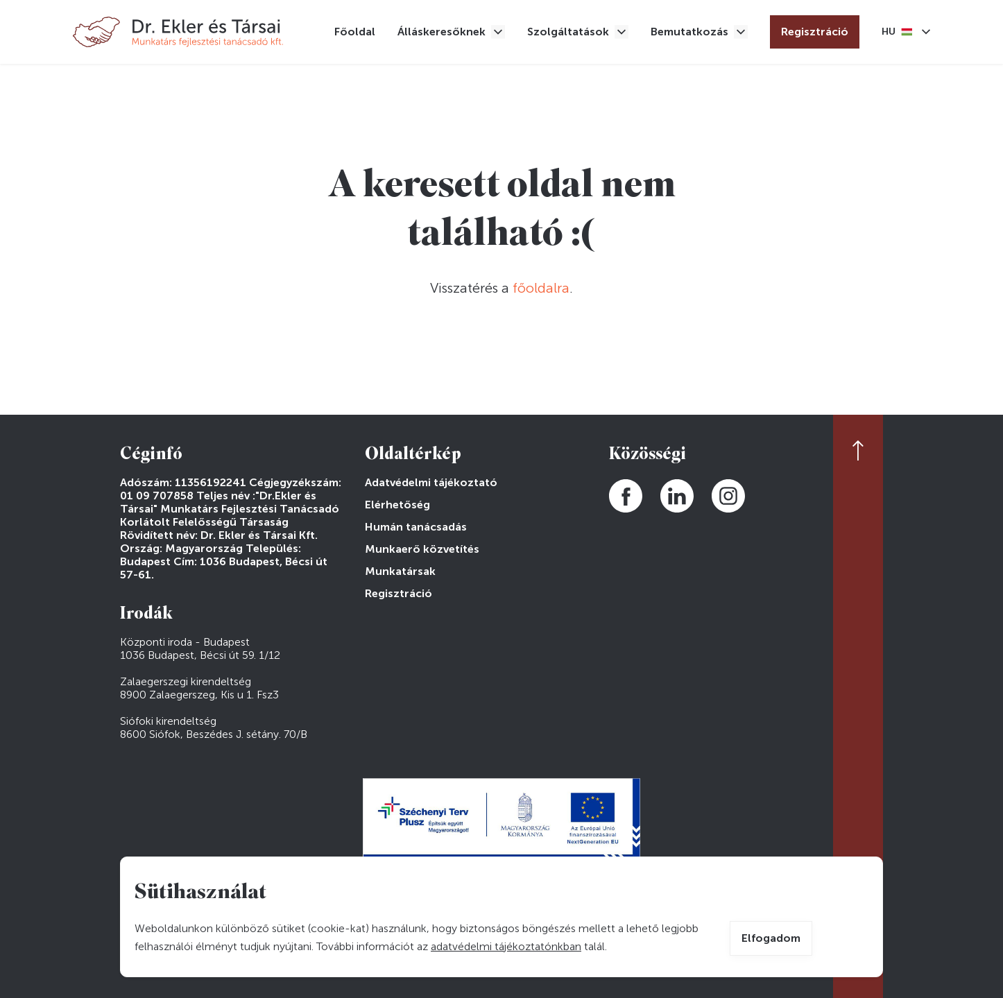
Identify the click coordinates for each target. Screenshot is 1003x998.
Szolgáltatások (568, 31)
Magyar (897, 32)
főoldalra (541, 287)
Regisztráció (814, 31)
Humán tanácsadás (416, 526)
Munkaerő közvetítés (422, 549)
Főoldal (354, 31)
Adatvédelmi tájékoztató (431, 482)
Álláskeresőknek (441, 31)
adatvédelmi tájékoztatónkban (506, 946)
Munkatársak (400, 571)
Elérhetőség (397, 504)
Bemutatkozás (689, 31)
